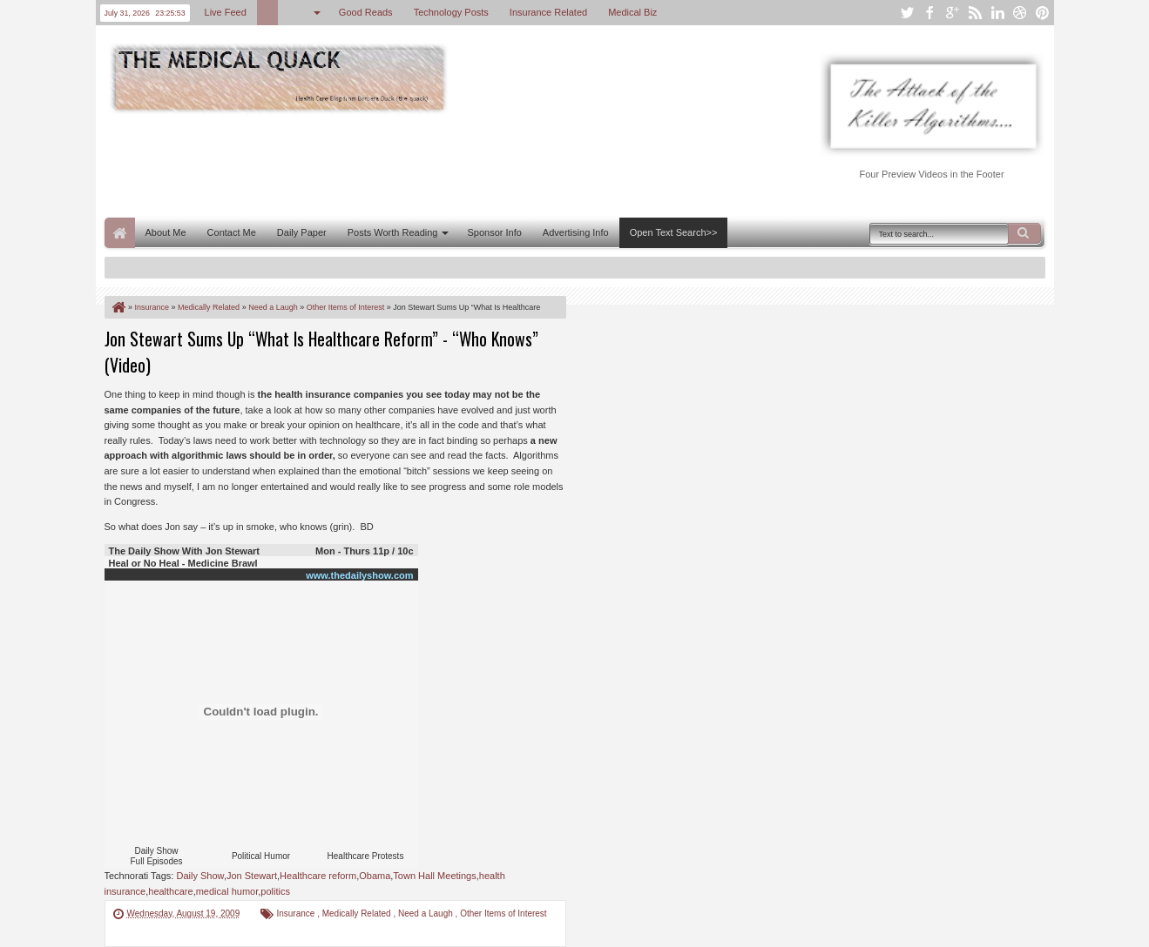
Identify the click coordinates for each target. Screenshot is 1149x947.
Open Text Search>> (674, 232)
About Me (165, 232)
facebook (929, 12)
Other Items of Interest (503, 913)
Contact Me (231, 232)
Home (120, 233)
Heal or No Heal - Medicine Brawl (183, 563)
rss (974, 12)
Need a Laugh (427, 913)
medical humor (227, 891)
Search (1024, 233)
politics (275, 891)
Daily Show (199, 875)
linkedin (997, 12)
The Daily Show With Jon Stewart (184, 551)
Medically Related (358, 913)
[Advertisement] (422, 163)
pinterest (1042, 12)
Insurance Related (548, 12)
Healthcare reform (318, 875)
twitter (907, 12)
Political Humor (261, 856)
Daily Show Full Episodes (156, 856)
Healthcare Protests (366, 856)
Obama (374, 875)
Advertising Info (576, 232)
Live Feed (226, 12)
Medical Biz (632, 12)
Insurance (296, 913)
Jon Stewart (251, 875)
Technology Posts (451, 12)
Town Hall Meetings (434, 875)
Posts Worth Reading (393, 232)
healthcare (170, 891)
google (952, 12)
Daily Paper (302, 232)
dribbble (1020, 12)
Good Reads (366, 12)
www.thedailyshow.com (359, 575)
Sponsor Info (494, 232)
